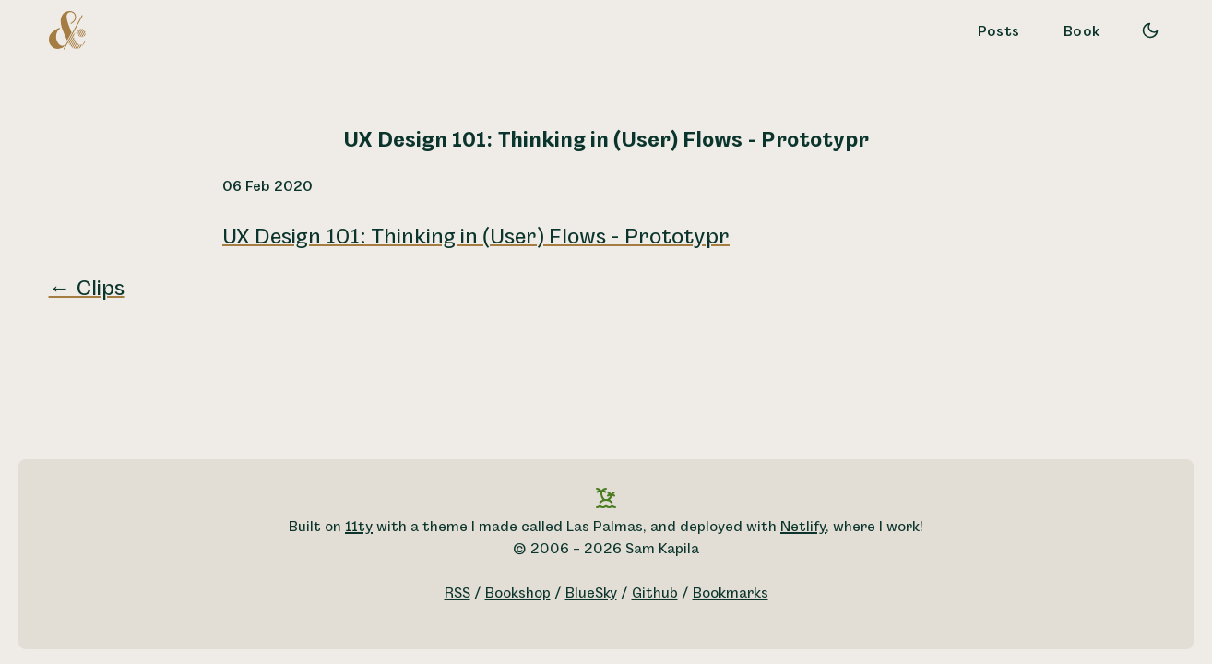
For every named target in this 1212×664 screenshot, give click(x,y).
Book (1081, 32)
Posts (999, 32)
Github (655, 593)
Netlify (803, 527)
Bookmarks (730, 593)
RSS (457, 593)
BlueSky (591, 593)
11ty (359, 527)
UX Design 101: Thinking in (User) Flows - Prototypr (476, 237)
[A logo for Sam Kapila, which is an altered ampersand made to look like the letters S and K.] (67, 29)
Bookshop (518, 593)
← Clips (87, 289)
